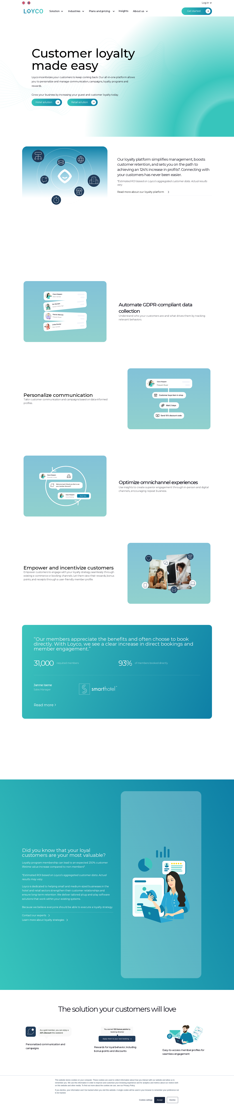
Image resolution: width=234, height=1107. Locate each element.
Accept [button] (159, 1100)
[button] (205, 3)
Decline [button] (172, 1100)
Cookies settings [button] (145, 1100)
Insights (123, 11)
